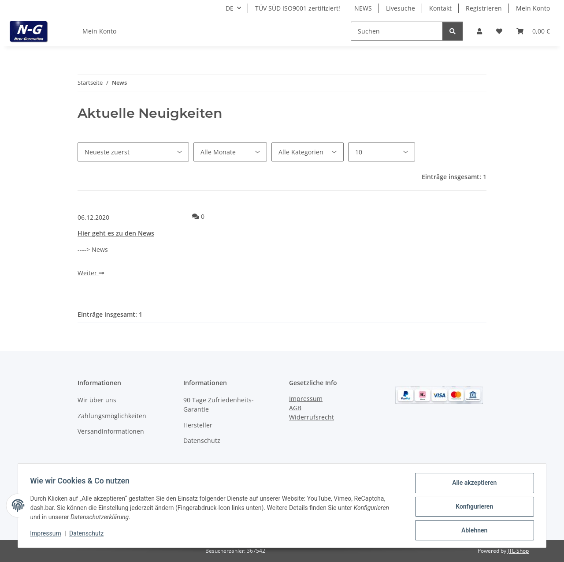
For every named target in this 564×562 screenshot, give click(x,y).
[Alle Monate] (230, 151)
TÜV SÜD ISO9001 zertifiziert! (297, 8)
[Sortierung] (133, 151)
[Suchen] (397, 31)
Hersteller (197, 425)
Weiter (91, 273)
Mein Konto (533, 8)
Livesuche (400, 8)
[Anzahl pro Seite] (381, 151)
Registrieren (484, 8)
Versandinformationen (111, 431)
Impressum (47, 534)
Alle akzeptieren (472, 484)
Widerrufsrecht (311, 417)
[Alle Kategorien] (307, 151)
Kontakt (440, 8)
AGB (295, 408)
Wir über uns (97, 400)
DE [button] (230, 8)
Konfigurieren (472, 507)
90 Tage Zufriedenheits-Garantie (218, 404)
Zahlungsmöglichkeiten (112, 416)
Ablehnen (472, 530)
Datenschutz (88, 534)
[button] (479, 31)
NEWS (363, 8)
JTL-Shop (518, 551)
